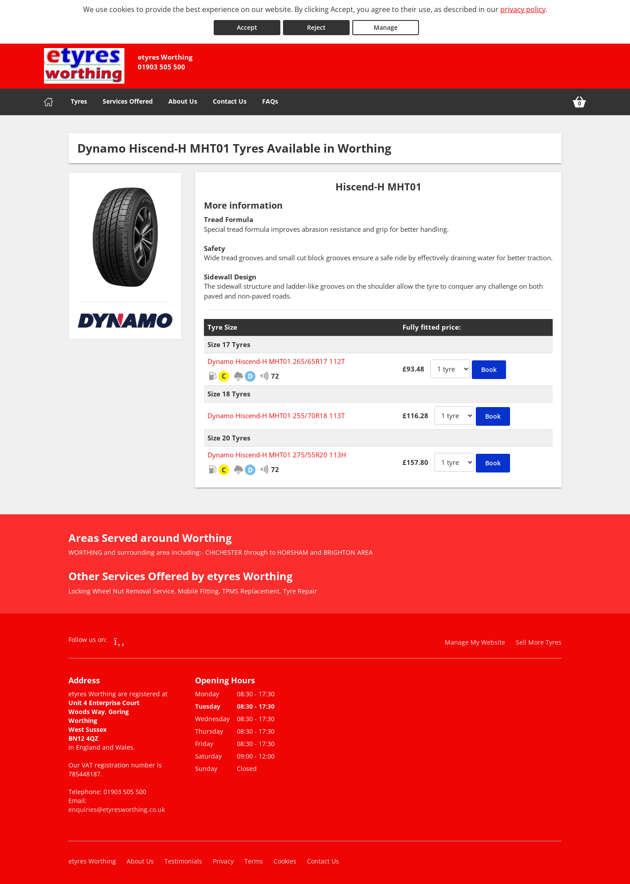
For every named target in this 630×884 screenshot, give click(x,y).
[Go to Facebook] (119, 639)
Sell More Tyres (539, 641)
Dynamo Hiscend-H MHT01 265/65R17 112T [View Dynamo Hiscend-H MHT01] (276, 359)
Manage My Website (475, 641)
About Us (182, 100)
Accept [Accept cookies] (247, 26)
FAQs (270, 100)
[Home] (48, 100)
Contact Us (230, 100)
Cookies (285, 859)
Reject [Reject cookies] (316, 26)
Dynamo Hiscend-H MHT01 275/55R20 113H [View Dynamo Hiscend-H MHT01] (276, 453)
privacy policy (523, 9)
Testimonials (183, 859)
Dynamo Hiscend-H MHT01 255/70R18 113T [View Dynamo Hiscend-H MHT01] (276, 414)
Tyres (79, 100)
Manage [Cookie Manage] (386, 26)
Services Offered (128, 100)
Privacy (223, 859)
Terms (253, 859)
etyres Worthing (92, 859)
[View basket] (579, 100)
